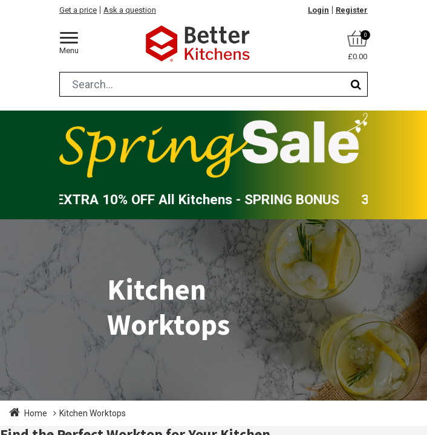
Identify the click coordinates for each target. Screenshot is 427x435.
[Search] (356, 84)
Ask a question (129, 10)
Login (318, 10)
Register (352, 10)
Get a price (78, 10)
